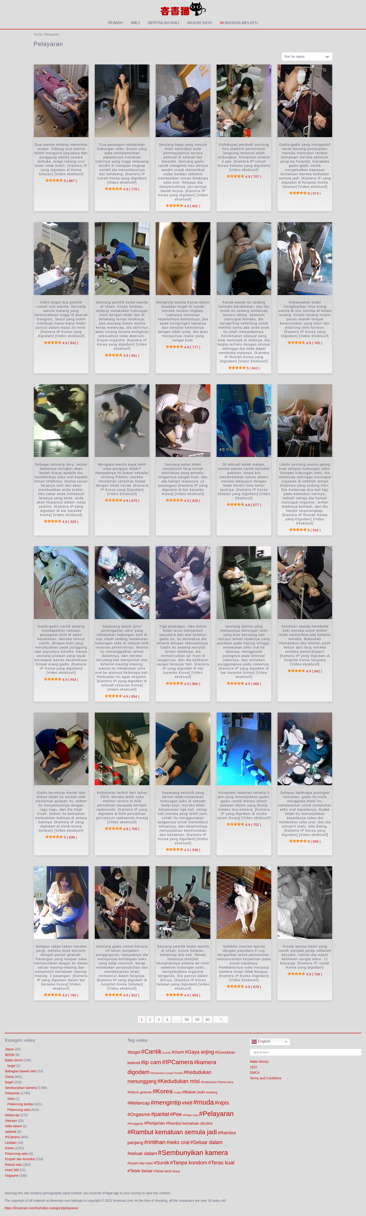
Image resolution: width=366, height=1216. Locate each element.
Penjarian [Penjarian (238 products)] (156, 1123)
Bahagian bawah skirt (20, 1071)
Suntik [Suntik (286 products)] (162, 1162)
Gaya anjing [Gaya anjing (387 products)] (201, 1052)
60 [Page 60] (208, 1019)
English (260, 1042)
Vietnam (11, 1121)
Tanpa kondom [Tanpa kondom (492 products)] (190, 1163)
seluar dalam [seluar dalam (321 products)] (143, 1153)
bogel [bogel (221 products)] (135, 1052)
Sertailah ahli (163, 23)
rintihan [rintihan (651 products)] (156, 1142)
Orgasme (11, 1175)
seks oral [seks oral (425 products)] (179, 1142)
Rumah (115, 23)
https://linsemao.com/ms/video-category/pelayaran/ (41, 1208)
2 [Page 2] (150, 1019)
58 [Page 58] (187, 1019)
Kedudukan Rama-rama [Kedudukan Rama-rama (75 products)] (217, 1082)
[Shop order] (307, 56)
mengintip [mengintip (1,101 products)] (167, 1102)
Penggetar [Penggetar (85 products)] (136, 1123)
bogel (11, 1066)
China (9, 1077)
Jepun (9, 1049)
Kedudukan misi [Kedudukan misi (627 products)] (180, 1081)
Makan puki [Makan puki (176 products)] (194, 1092)
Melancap (12, 1115)
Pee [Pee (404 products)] (177, 1114)
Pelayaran (12, 1093)
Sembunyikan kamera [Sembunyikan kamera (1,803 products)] (195, 1152)
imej (135, 23)
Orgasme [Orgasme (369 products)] (140, 1114)
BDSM (9, 1055)
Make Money (259, 1061)
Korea (9, 1148)
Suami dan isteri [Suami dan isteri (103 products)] (141, 1163)
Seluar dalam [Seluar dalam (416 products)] (208, 1142)
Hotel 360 (12, 1170)
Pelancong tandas (20, 1104)
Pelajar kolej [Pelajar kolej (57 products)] (191, 1115)
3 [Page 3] (159, 1019)
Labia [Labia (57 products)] (178, 1092)
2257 (253, 1067)
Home (38, 34)
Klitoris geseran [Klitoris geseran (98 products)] (140, 1092)
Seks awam (13, 1126)
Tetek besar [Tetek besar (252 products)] (141, 1170)
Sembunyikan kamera (20, 1088)
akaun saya (199, 23)
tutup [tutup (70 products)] (177, 1171)
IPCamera (12, 1137)
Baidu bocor (13, 1060)
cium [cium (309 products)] (179, 1052)
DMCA (255, 1072)
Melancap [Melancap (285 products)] (140, 1102)
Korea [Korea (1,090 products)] (164, 1091)
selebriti (10, 1132)
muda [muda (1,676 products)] (205, 1102)
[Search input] (306, 1052)
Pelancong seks (18, 1110)
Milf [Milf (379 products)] (188, 1102)
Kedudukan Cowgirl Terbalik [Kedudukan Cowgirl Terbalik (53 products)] (167, 1073)
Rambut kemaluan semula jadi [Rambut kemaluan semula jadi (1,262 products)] (174, 1132)
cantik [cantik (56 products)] (167, 1052)
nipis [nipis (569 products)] (223, 1103)
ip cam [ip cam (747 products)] (152, 1062)
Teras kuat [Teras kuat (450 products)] (223, 1163)
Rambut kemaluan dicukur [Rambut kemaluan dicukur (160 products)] (190, 1123)
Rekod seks (13, 1164)
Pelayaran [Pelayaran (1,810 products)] (218, 1113)
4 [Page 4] (167, 1019)
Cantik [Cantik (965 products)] (153, 1051)
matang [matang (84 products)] (212, 1092)
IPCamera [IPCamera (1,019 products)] (179, 1062)
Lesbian (10, 1143)
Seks (10, 1099)
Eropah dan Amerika (20, 1159)
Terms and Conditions (266, 1078)
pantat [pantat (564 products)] (161, 1114)
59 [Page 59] (197, 1019)
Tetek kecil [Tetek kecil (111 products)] (163, 1171)
